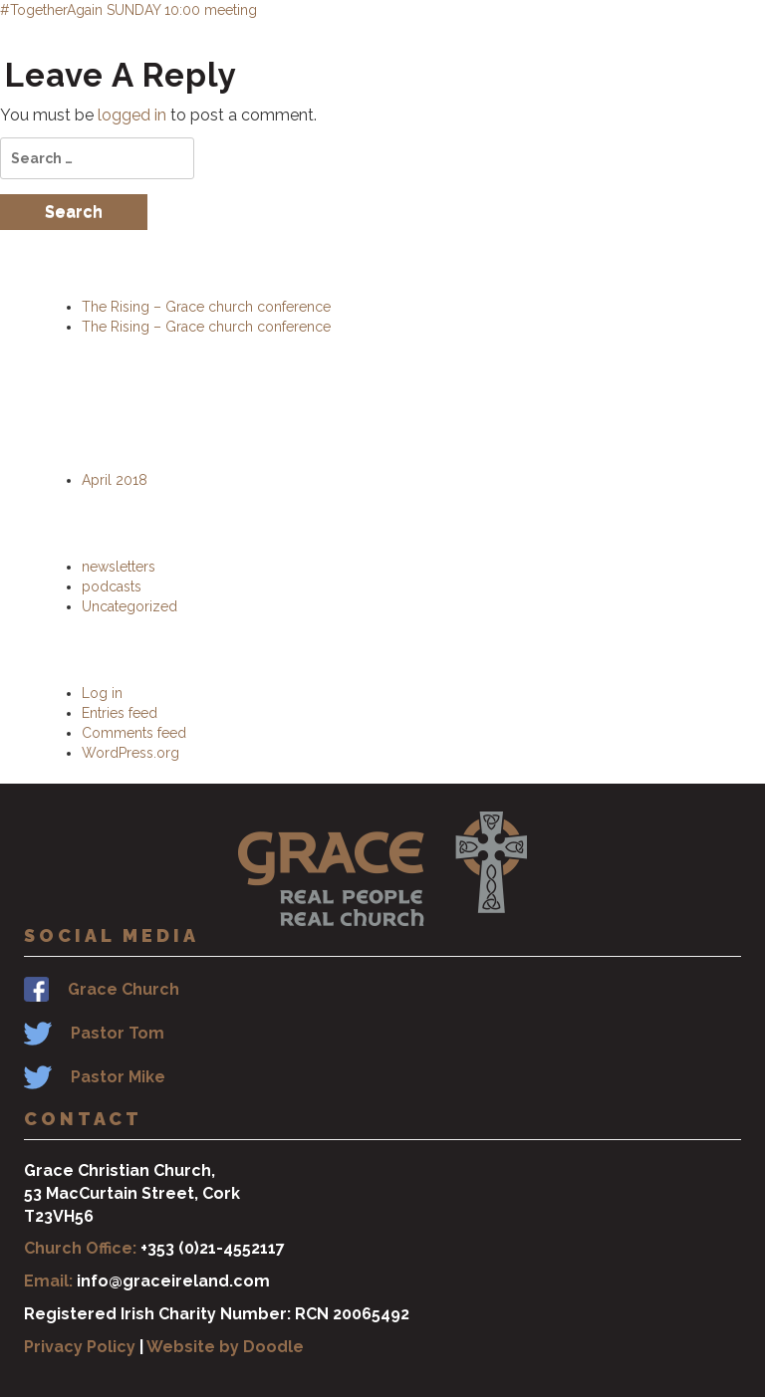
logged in (132, 115)
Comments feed (134, 733)
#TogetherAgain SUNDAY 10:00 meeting (128, 10)
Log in (102, 693)
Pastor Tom (117, 1033)
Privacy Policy (79, 1346)
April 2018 (114, 480)
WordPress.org (130, 753)
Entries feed (119, 713)
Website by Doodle (225, 1346)
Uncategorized (129, 606)
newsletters (118, 567)
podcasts (111, 586)
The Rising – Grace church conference (206, 307)
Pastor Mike (118, 1076)
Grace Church (123, 989)
